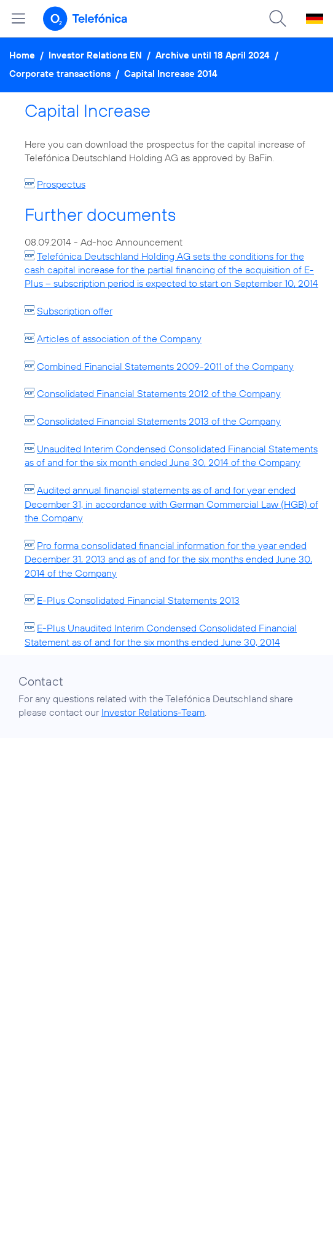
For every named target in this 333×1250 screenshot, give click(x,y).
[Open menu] (18, 18)
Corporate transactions (60, 73)
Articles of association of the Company (119, 338)
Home (22, 55)
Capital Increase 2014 (170, 73)
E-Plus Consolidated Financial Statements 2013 (138, 600)
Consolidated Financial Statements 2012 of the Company (159, 393)
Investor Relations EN (95, 55)
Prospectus (61, 184)
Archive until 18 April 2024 (212, 55)
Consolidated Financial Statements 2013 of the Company (159, 421)
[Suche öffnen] (277, 18)
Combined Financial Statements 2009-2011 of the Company (165, 366)
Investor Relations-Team (153, 712)
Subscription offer (74, 311)
